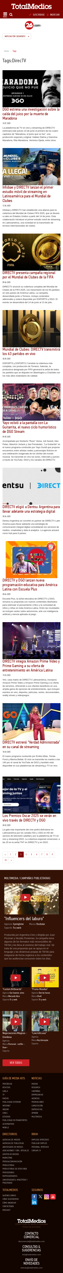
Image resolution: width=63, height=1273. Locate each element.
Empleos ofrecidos (40, 1139)
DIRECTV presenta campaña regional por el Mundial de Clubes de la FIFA (29, 275)
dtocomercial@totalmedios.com (31, 1241)
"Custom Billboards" (12, 989)
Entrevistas (37, 1109)
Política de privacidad (31, 1227)
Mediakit (6, 1210)
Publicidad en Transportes (15, 1120)
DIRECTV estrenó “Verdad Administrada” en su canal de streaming (31, 744)
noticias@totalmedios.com (31, 1268)
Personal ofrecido (40, 1147)
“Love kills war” (39, 1033)
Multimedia (37, 1116)
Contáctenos (8, 1206)
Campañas (36, 1091)
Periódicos (7, 1084)
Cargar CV (36, 1150)
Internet (6, 1105)
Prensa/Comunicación (12, 1161)
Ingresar (53, 14)
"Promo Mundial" (40, 989)
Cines (5, 1113)
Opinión (35, 1113)
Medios (35, 1084)
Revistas (6, 1087)
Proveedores (8, 1172)
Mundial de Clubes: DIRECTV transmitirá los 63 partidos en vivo (31, 351)
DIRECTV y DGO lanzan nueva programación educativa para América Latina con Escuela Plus (30, 585)
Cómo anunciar (9, 1202)
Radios (6, 1098)
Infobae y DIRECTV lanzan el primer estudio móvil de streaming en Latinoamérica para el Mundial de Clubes (28, 194)
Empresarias (37, 1094)
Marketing (7, 1157)
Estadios (6, 1116)
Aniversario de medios (13, 1147)
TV (3, 1094)
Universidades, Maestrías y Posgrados (15, 1181)
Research (36, 1087)
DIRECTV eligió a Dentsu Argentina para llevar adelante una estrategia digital (31, 509)
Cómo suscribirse (11, 1199)
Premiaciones (38, 1102)
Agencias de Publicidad (13, 1143)
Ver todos (16, 1063)
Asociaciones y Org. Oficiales (16, 1150)
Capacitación (37, 1105)
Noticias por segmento (17, 36)
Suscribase (37, 14)
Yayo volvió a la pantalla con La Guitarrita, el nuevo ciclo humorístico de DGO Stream (29, 427)
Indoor (6, 1109)
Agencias (36, 1098)
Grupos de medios (11, 1154)
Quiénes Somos (9, 1195)
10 (7, 860)
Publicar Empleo (39, 1143)
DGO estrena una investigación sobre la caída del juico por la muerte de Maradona (31, 114)
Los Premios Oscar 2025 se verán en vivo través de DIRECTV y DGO (29, 818)
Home (6, 51)
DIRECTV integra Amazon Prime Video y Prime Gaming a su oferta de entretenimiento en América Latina (31, 666)
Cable (5, 1091)
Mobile (6, 1127)
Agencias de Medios (11, 1139)
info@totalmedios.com (31, 1255)
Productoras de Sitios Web (15, 1168)
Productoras (8, 1165)
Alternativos (8, 1124)
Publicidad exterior (12, 1102)
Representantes (10, 1176)
